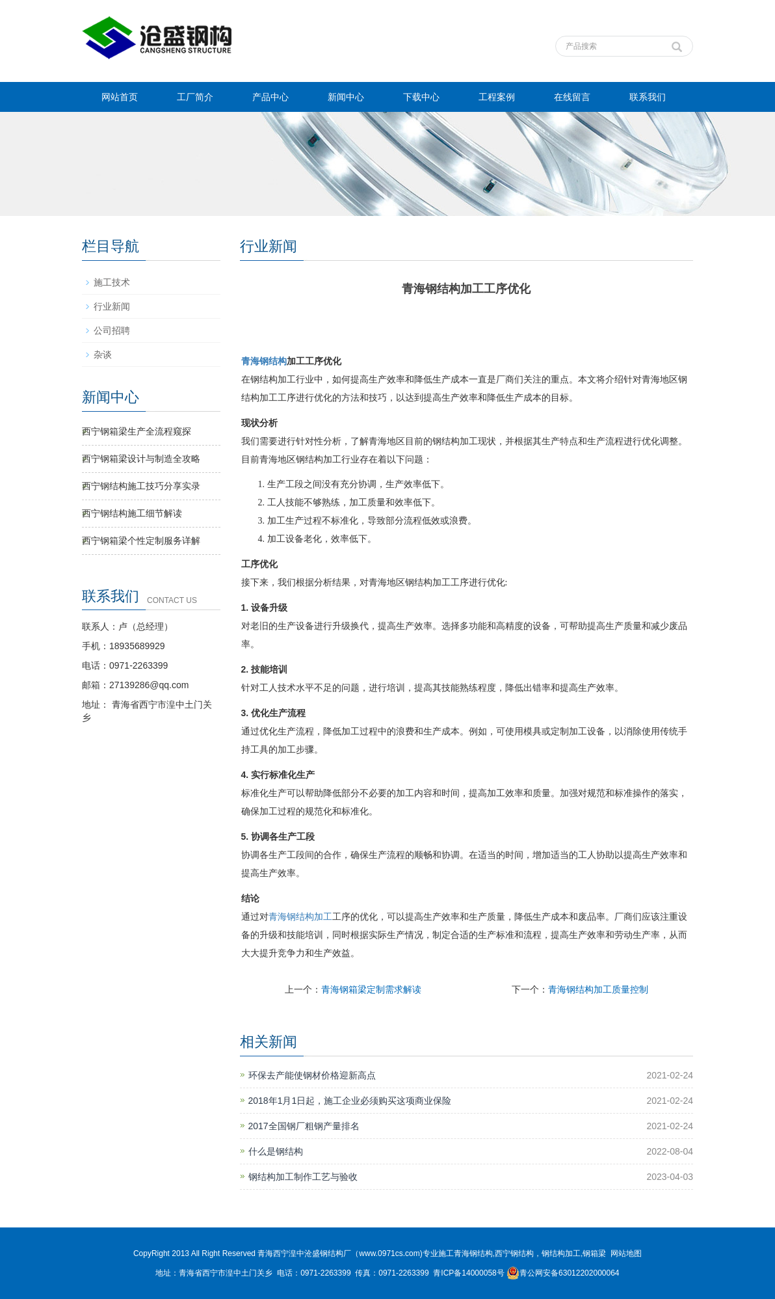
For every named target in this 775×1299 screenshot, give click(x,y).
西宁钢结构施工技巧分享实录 (141, 486)
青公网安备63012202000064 (562, 1272)
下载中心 (421, 97)
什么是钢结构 (275, 1151)
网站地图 (626, 1253)
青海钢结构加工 (300, 917)
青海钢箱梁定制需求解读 (371, 989)
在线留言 (572, 97)
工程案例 (497, 97)
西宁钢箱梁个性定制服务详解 (141, 540)
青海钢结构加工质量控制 (598, 989)
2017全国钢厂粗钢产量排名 (304, 1126)
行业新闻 (112, 306)
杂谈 (103, 354)
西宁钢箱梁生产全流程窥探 (136, 431)
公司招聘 (112, 330)
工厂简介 (195, 97)
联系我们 (647, 97)
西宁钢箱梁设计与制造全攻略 (141, 458)
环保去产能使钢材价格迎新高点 (312, 1075)
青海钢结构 (264, 361)
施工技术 (112, 282)
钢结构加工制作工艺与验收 (303, 1177)
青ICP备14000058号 (468, 1273)
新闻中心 (346, 97)
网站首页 (119, 97)
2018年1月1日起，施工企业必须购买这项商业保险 (350, 1100)
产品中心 (270, 97)
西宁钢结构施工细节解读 (132, 513)
